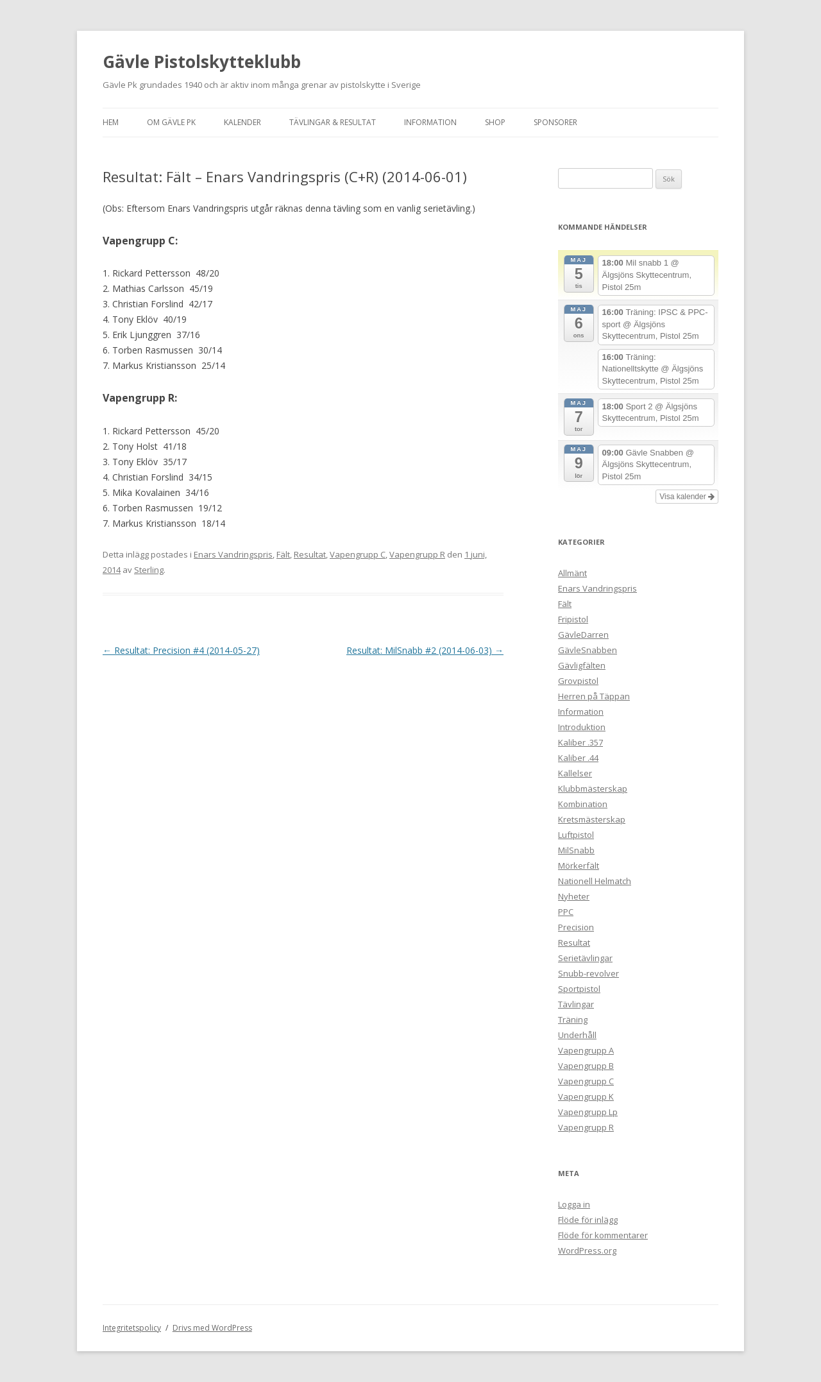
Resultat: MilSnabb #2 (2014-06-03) (425, 650)
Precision (576, 927)
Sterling (149, 570)
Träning (573, 1019)
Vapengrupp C (357, 554)
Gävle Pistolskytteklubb (202, 61)
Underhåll (577, 1035)
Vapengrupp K (586, 1096)
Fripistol (573, 619)
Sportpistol (579, 988)
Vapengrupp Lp (588, 1112)
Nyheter (573, 896)
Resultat (310, 554)
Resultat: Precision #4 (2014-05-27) (181, 650)
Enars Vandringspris (233, 554)
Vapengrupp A (586, 1050)
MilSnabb (576, 850)
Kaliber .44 (578, 758)
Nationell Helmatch (594, 881)
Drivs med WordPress (212, 1327)
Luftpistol (576, 834)
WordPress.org (587, 1250)
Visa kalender (687, 496)
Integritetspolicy (132, 1327)
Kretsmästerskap (591, 819)
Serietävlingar (585, 958)
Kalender (242, 122)
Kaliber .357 (580, 742)
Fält (283, 554)
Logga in (574, 1204)
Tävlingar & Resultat (332, 122)
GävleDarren (583, 634)
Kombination (582, 804)
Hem (111, 122)
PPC (565, 911)
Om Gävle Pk (171, 122)
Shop (495, 122)
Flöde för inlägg (588, 1219)
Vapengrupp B (586, 1065)
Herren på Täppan (594, 696)
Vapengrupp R (417, 554)
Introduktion (581, 727)
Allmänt (572, 573)
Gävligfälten (581, 665)
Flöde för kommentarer (603, 1235)
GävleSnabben (587, 650)
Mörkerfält (578, 865)
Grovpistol (578, 681)
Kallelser (575, 773)
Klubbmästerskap (592, 788)
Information (430, 122)
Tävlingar (576, 1004)
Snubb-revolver (588, 973)
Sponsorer (555, 122)
